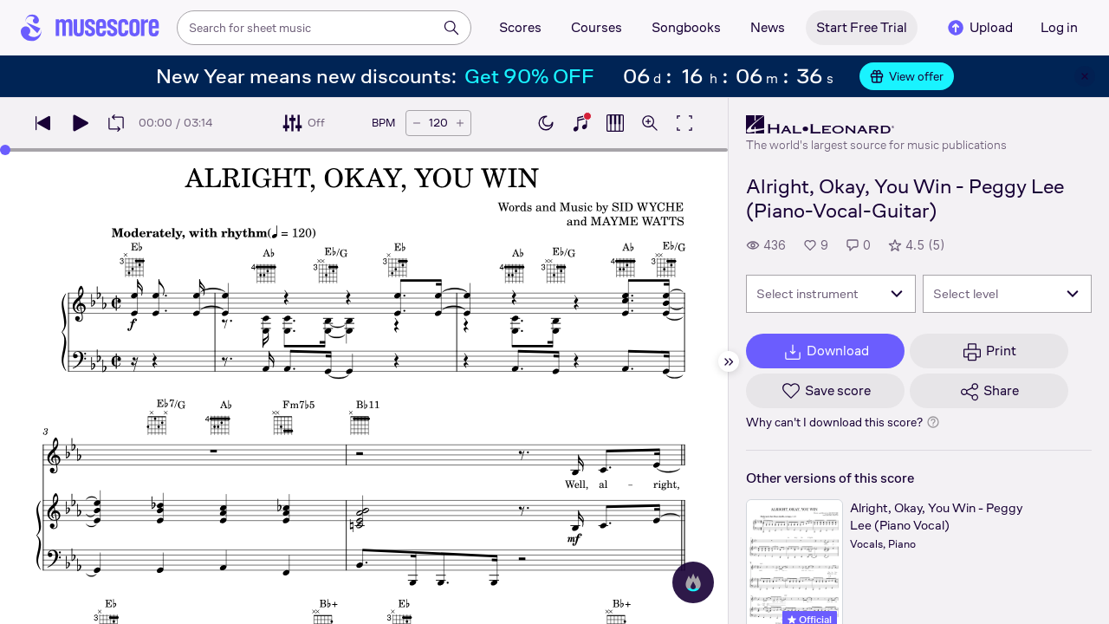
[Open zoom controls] (649, 123)
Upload (979, 27)
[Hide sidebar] (728, 361)
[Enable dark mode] (546, 123)
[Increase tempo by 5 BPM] (460, 123)
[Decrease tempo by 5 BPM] (416, 123)
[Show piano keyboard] (580, 123)
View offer (907, 76)
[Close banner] (1084, 76)
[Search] (451, 27)
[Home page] (90, 28)
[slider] (5, 150)
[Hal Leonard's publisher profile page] (876, 124)
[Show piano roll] (615, 123)
